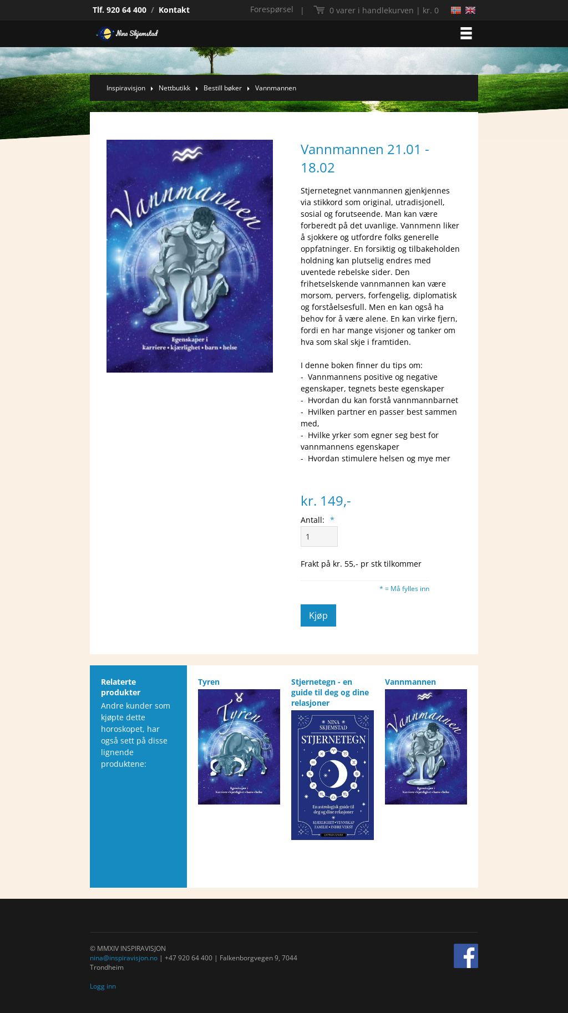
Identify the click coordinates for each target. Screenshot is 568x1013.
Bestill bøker (223, 88)
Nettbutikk (174, 88)
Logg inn (103, 986)
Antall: (317, 520)
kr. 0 (384, 10)
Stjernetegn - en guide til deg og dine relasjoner (330, 692)
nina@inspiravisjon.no (124, 958)
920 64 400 (126, 9)
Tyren (209, 681)
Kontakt (174, 9)
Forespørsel (271, 9)
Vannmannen (275, 88)
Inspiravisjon (125, 88)
